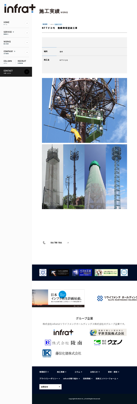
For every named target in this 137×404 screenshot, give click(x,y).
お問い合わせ (90, 250)
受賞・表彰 (113, 371)
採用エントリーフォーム (107, 378)
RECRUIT (23, 62)
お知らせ (95, 371)
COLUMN (10, 62)
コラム (78, 371)
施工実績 (61, 371)
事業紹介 (44, 371)
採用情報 (87, 378)
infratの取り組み (71, 378)
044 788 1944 (52, 250)
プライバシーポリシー (49, 378)
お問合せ (44, 386)
